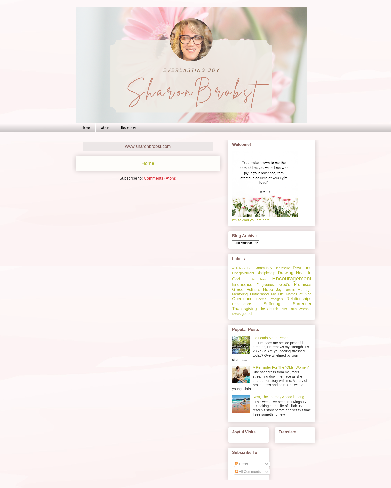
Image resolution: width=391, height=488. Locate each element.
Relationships (298, 298)
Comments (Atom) (160, 178)
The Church (268, 309)
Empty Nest (256, 279)
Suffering (272, 303)
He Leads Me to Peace (270, 338)
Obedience (242, 298)
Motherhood (259, 294)
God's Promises (295, 284)
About (105, 127)
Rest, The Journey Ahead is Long (278, 397)
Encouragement (291, 278)
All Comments (248, 472)
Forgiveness (265, 285)
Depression (283, 268)
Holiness (253, 290)
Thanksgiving (244, 308)
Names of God (298, 294)
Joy (279, 290)
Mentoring (240, 294)
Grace (238, 289)
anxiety (236, 313)
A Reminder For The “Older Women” (281, 367)
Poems (261, 299)
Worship (305, 309)
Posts (241, 464)
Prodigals (276, 299)
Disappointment (243, 273)
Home (86, 127)
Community (263, 268)
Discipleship (266, 273)
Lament (289, 290)
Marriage (304, 290)
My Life (277, 294)
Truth (293, 309)
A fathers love (242, 268)
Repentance (241, 304)
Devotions (128, 127)
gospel (247, 314)
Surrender (302, 303)
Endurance (242, 284)
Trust (283, 309)
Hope (268, 289)
